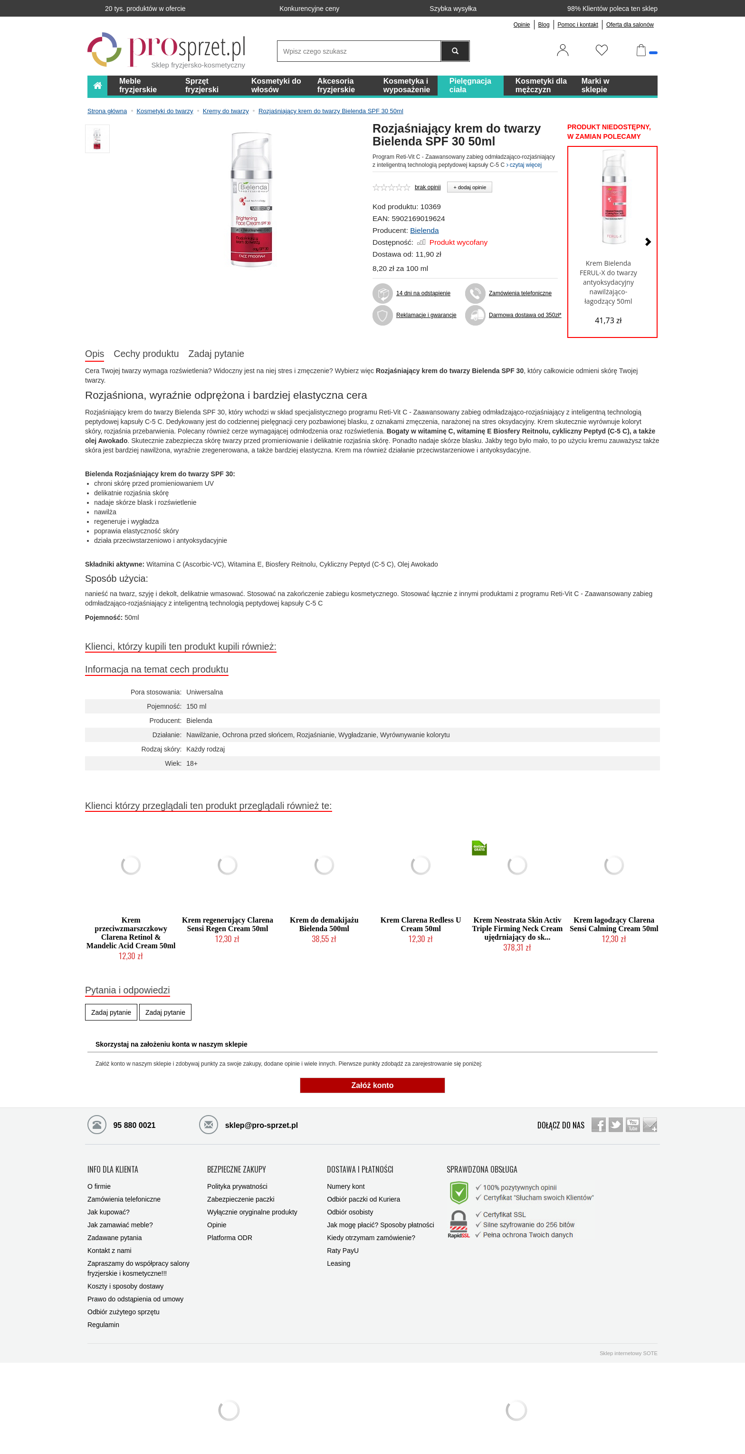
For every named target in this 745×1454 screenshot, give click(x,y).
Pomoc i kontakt (578, 24)
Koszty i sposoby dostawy (125, 1282)
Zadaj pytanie (217, 353)
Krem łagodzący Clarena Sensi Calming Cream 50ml (614, 924)
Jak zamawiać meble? (120, 1221)
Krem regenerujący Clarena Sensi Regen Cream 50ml (227, 924)
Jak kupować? (108, 1208)
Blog (544, 24)
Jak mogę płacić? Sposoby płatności (380, 1221)
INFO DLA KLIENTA (112, 1168)
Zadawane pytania (114, 1234)
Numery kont (345, 1182)
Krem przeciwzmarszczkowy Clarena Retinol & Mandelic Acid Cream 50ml (131, 933)
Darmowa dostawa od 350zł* (523, 315)
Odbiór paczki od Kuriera (363, 1195)
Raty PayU (343, 1247)
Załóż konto (373, 1085)
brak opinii (428, 187)
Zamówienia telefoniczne (520, 293)
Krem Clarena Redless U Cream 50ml (421, 924)
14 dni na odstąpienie (423, 293)
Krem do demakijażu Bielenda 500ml (324, 924)
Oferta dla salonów (630, 24)
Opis (94, 353)
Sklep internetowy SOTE (629, 1349)
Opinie (522, 24)
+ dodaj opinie (469, 187)
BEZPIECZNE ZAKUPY (236, 1168)
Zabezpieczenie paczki (241, 1195)
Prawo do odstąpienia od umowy (135, 1295)
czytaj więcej (524, 165)
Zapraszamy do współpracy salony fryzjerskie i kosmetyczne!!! (138, 1264)
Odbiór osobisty (350, 1208)
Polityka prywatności (237, 1182)
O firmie (99, 1182)
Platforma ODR (229, 1234)
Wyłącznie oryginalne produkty (252, 1208)
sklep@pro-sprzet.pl (248, 1124)
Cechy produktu (146, 353)
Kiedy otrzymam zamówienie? (371, 1234)
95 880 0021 (121, 1124)
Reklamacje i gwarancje (426, 315)
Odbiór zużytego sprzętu (123, 1308)
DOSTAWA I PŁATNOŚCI (360, 1168)
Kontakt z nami (109, 1247)
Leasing (338, 1259)
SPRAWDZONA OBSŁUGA (482, 1168)
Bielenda (424, 230)
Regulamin (103, 1321)
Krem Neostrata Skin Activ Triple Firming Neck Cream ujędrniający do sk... (517, 928)
